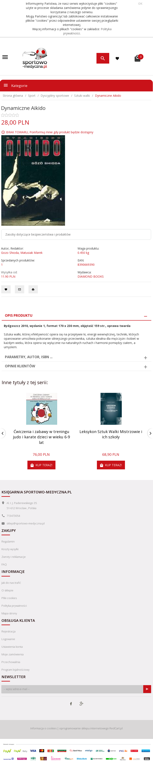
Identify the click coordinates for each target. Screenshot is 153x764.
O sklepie (7, 590)
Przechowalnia (10, 662)
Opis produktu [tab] (19, 315)
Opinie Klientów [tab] (20, 366)
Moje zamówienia (12, 654)
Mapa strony (9, 613)
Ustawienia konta (12, 647)
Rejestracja (8, 631)
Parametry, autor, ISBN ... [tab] (28, 357)
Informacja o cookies (43, 728)
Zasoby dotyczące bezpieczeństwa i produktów (38, 234)
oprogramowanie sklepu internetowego (84, 728)
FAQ (4, 564)
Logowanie (8, 639)
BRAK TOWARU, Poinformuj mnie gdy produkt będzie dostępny (49, 132)
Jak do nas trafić (11, 583)
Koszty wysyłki (9, 549)
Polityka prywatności (14, 606)
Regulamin (8, 541)
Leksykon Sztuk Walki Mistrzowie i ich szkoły (110, 434)
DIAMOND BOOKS (91, 276)
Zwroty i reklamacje (13, 557)
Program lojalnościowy (15, 670)
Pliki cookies (9, 598)
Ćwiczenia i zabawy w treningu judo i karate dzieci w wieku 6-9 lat (41, 437)
